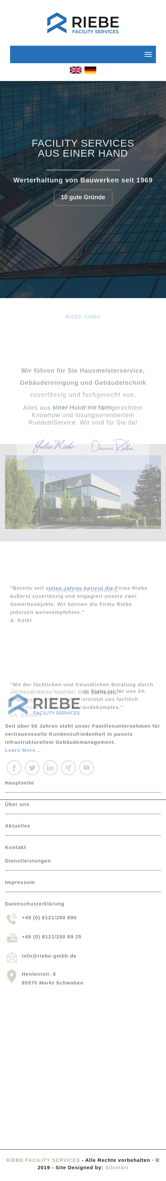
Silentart (116, 1167)
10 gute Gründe (83, 195)
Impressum (20, 781)
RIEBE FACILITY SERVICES (43, 1160)
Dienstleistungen (28, 760)
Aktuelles (18, 725)
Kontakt (15, 746)
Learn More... (23, 649)
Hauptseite (19, 682)
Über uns (17, 703)
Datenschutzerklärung (35, 803)
